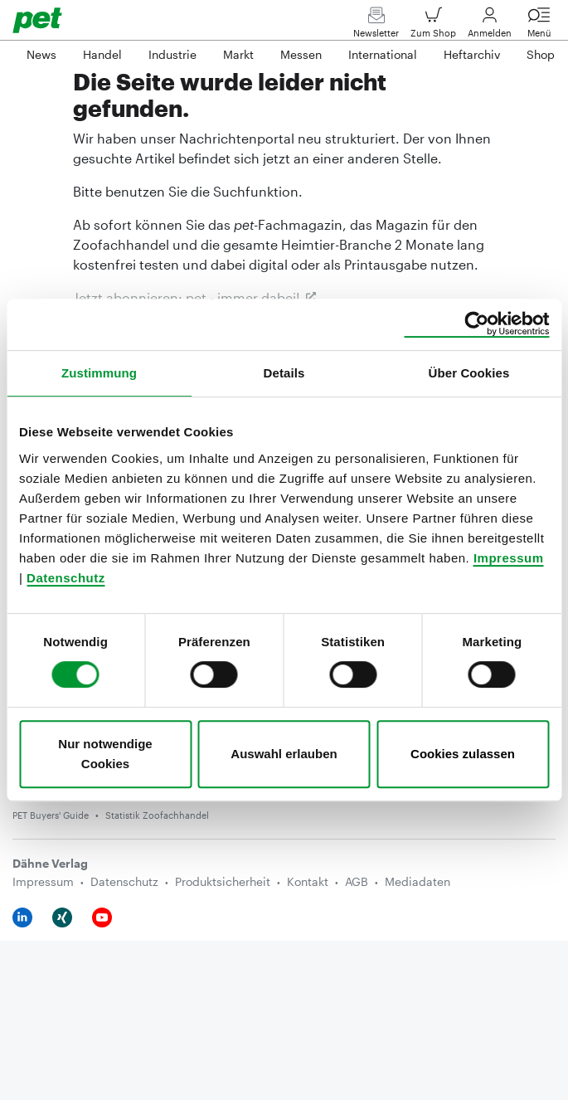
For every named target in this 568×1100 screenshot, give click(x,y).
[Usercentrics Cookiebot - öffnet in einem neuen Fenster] (476, 324)
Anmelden (490, 26)
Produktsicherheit (222, 881)
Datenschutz (66, 578)
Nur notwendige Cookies (105, 754)
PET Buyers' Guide (50, 815)
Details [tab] (284, 373)
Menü (539, 26)
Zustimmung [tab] (99, 373)
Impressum (508, 558)
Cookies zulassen (462, 754)
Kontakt (307, 881)
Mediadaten (417, 881)
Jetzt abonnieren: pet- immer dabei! (186, 297)
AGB (356, 881)
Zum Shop (433, 26)
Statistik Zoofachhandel (157, 815)
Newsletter (376, 26)
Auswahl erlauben (284, 754)
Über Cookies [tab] (469, 373)
